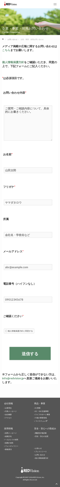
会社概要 (8, 414)
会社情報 (8, 403)
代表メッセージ (11, 411)
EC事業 (38, 408)
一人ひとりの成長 (11, 440)
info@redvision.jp (13, 378)
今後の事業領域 (41, 418)
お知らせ (38, 448)
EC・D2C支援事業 (42, 411)
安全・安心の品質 (41, 436)
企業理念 (8, 408)
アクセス (8, 418)
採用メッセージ (11, 433)
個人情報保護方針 (13, 62)
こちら (6, 50)
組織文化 (8, 436)
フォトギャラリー (11, 446)
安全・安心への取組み (45, 428)
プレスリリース (41, 452)
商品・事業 (39, 403)
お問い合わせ (40, 455)
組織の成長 (9, 443)
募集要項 (8, 449)
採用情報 (8, 428)
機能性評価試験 (41, 433)
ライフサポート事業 (42, 414)
